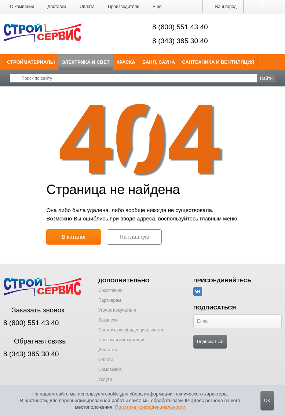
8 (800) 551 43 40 (180, 27)
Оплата (87, 6)
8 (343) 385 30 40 (180, 41)
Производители (123, 6)
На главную (134, 237)
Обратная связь (34, 341)
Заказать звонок (34, 310)
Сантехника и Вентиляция (218, 62)
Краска (126, 62)
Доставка (56, 6)
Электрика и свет (86, 62)
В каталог (74, 237)
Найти (266, 78)
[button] (157, 6)
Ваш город (223, 7)
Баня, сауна (158, 62)
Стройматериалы (31, 62)
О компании (22, 6)
